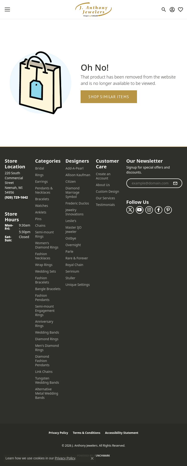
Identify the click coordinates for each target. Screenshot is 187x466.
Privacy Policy (58, 433)
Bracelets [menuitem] (42, 199)
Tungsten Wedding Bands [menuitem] (47, 380)
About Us (103, 185)
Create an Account (103, 176)
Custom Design (107, 191)
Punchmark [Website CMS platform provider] (102, 455)
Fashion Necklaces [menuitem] (42, 256)
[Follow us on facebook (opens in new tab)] (158, 210)
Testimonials (105, 204)
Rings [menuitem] (39, 175)
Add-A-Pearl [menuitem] (74, 168)
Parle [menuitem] (69, 251)
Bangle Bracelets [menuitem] (47, 289)
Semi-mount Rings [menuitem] (44, 234)
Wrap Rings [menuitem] (43, 264)
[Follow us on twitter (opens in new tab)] (130, 210)
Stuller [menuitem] (70, 278)
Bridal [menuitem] (39, 168)
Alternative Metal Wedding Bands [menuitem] (46, 393)
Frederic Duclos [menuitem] (77, 203)
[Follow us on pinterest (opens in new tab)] (168, 210)
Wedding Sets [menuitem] (45, 271)
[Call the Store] (16, 197)
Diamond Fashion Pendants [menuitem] (42, 360)
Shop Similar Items (108, 96)
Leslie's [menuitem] (70, 220)
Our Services (105, 198)
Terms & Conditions (86, 433)
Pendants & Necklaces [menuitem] (44, 190)
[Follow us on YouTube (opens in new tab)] (139, 210)
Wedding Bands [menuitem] (47, 332)
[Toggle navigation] (7, 9)
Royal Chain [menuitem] (74, 264)
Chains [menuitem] (40, 225)
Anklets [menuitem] (40, 212)
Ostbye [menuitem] (70, 238)
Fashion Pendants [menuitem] (42, 297)
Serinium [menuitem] (72, 271)
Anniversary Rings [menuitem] (44, 323)
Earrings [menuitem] (41, 181)
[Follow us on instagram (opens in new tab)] (149, 210)
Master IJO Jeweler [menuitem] (73, 229)
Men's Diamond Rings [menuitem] (47, 347)
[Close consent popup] (92, 458)
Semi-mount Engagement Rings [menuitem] (45, 310)
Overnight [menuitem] (73, 245)
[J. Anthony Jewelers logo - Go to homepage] (93, 9)
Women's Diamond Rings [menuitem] (46, 245)
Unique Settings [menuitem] (77, 284)
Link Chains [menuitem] (43, 371)
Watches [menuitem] (41, 205)
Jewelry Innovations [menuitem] (74, 212)
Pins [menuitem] (38, 219)
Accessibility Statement (121, 433)
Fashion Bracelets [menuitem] (42, 280)
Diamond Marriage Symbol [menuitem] (72, 192)
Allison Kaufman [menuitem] (77, 175)
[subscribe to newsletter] (175, 183)
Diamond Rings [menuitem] (46, 339)
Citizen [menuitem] (70, 181)
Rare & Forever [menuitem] (76, 258)
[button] (164, 9)
